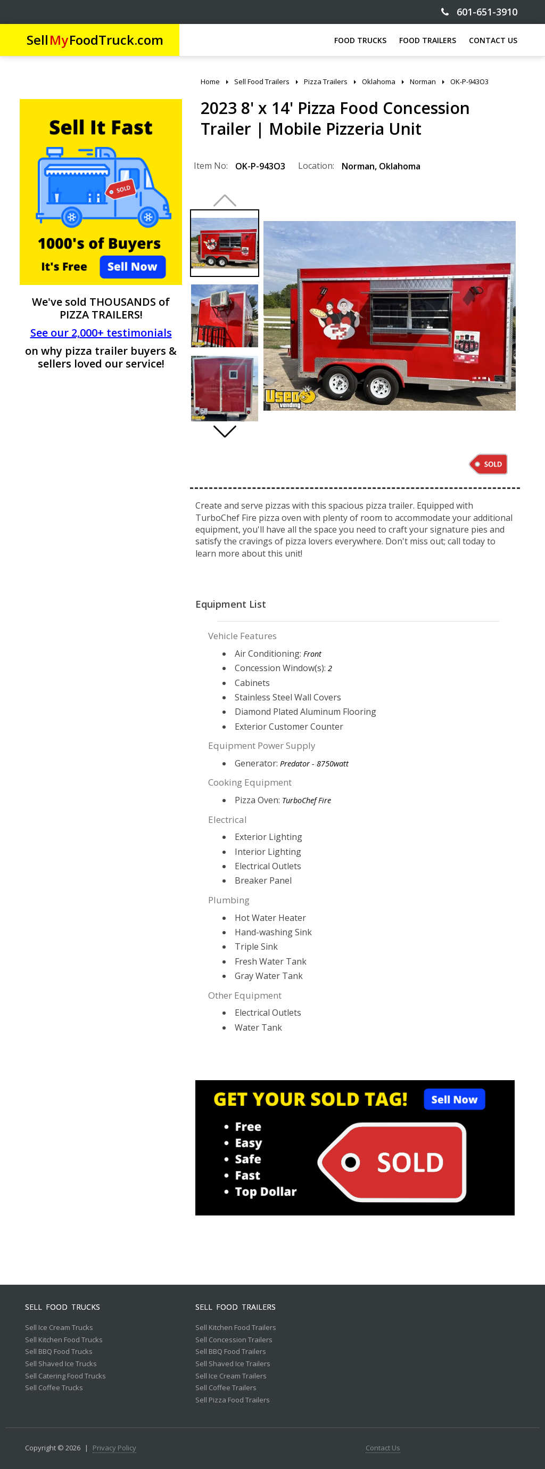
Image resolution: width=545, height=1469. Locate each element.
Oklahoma (399, 166)
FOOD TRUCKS (360, 40)
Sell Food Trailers (235, 1307)
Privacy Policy (114, 1448)
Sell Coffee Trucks (54, 1388)
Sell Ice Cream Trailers (231, 1376)
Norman (358, 166)
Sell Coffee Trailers (226, 1388)
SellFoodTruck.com (95, 39)
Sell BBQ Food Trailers (230, 1352)
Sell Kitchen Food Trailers (235, 1328)
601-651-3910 (479, 12)
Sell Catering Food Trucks (65, 1376)
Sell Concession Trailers (233, 1340)
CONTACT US (493, 40)
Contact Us (383, 1448)
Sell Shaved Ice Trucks (61, 1364)
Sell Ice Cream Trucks (59, 1328)
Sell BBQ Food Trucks (59, 1352)
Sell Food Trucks (62, 1307)
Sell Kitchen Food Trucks (64, 1340)
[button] (224, 431)
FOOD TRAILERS (427, 40)
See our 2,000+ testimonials (101, 332)
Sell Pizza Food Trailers (232, 1400)
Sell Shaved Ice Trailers (232, 1364)
